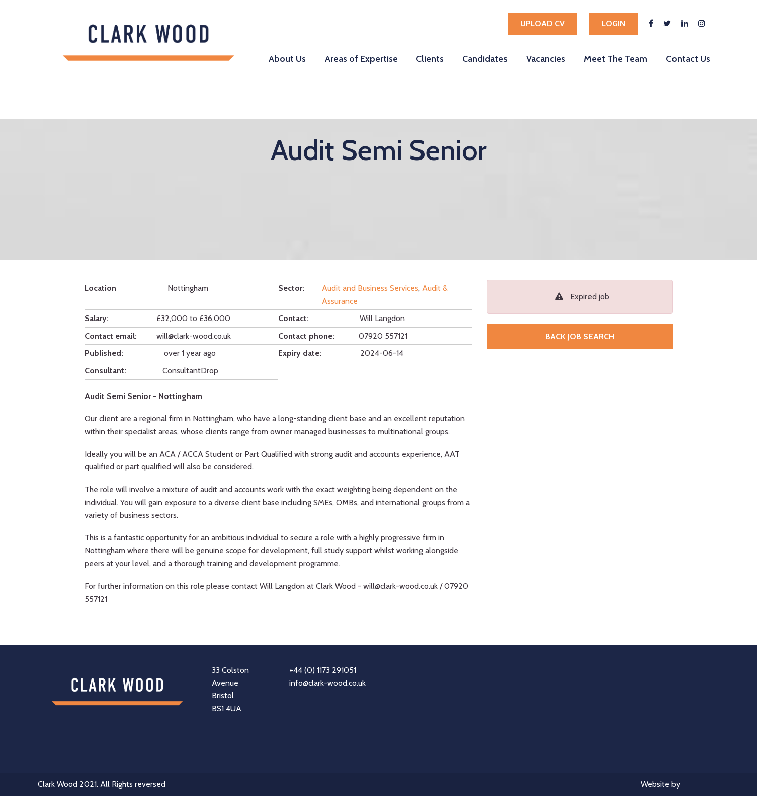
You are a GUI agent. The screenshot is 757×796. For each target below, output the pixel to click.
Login (613, 23)
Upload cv (542, 23)
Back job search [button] (579, 336)
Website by (680, 785)
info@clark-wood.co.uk (327, 683)
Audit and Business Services (370, 288)
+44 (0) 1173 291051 (322, 670)
